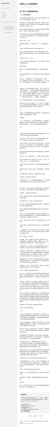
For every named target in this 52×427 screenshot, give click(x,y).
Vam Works (5, 3)
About (3, 17)
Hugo (11, 26)
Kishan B (11, 29)
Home (3, 12)
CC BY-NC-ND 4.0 (28, 401)
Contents (4, 14)
